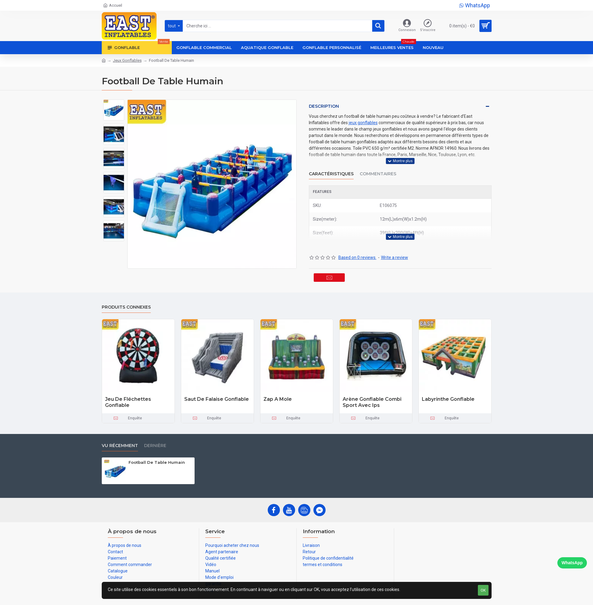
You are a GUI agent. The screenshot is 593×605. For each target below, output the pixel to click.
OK (483, 590)
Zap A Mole (277, 390)
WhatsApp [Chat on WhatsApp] (572, 562)
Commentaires (378, 166)
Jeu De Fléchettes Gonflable (128, 393)
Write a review (394, 243)
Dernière (155, 436)
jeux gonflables (363, 122)
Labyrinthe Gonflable (448, 390)
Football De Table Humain (157, 453)
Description (324, 106)
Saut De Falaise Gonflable (216, 390)
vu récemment (120, 436)
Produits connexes (126, 298)
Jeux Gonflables (127, 60)
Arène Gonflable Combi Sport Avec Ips (372, 393)
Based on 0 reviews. (357, 243)
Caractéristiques (331, 166)
